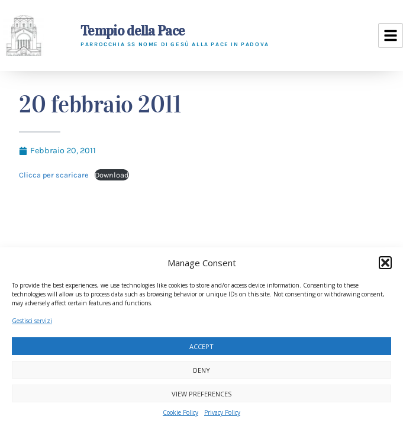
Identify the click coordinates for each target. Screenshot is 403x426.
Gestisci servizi (32, 321)
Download (112, 174)
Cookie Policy (180, 412)
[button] (385, 263)
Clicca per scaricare (54, 174)
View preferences (201, 393)
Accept (201, 346)
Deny (201, 370)
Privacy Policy (222, 412)
